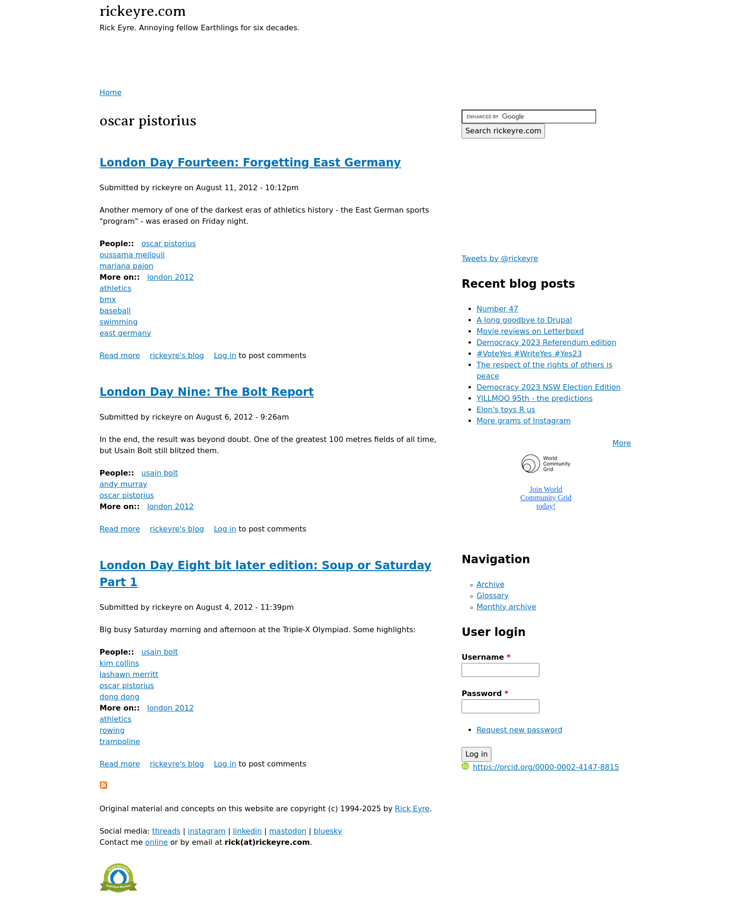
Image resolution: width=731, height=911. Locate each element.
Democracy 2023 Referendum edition (546, 342)
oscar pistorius (168, 243)
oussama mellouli (132, 254)
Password (485, 693)
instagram (207, 831)
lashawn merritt (129, 674)
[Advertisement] (209, 48)
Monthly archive (506, 606)
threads (166, 831)
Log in (225, 355)
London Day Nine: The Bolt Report (207, 392)
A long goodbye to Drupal (524, 320)
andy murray (124, 484)
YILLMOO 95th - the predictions (534, 398)
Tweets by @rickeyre (500, 258)
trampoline (120, 741)
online (156, 842)
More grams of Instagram (523, 420)
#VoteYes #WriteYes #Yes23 (529, 353)
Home (111, 92)
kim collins (119, 663)
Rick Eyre (412, 808)
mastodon (287, 831)
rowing (112, 730)
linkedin (247, 831)
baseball (115, 310)
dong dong (120, 696)
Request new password (519, 729)
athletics (115, 288)
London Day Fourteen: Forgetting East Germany (250, 162)
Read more (120, 355)
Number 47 (497, 308)
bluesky (328, 831)
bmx (108, 299)
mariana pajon (127, 266)
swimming (119, 321)
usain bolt (159, 473)
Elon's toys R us (505, 409)
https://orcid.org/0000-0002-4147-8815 (540, 767)
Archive (490, 584)
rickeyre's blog (177, 355)
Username (486, 657)
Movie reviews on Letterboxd (530, 331)
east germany (126, 333)
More (622, 443)
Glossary (492, 595)
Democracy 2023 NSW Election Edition (548, 387)
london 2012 (170, 277)
